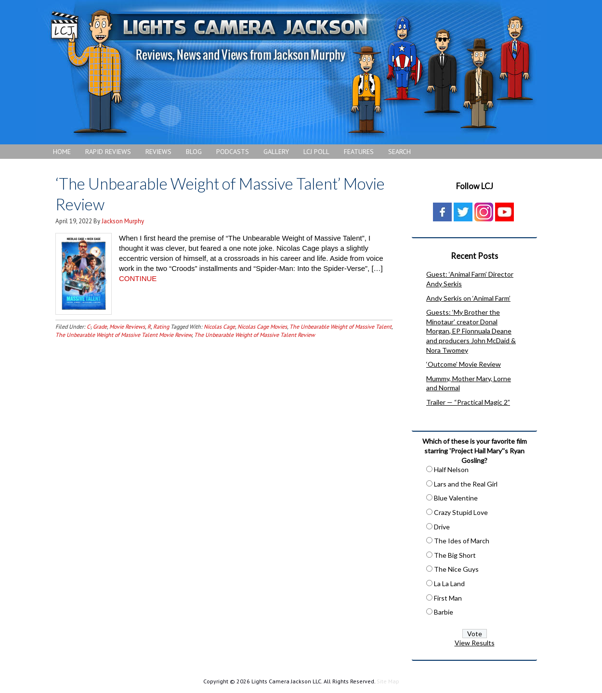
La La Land (449, 583)
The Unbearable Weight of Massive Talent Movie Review (123, 334)
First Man (448, 598)
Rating (161, 326)
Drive (442, 527)
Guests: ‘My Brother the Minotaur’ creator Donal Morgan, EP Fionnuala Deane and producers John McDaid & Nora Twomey (471, 331)
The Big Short (455, 555)
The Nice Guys (456, 569)
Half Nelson (451, 469)
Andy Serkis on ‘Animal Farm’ (468, 298)
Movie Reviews (127, 326)
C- (89, 326)
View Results (475, 643)
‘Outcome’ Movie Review (463, 364)
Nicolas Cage (219, 326)
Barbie (443, 612)
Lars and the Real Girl (465, 484)
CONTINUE (138, 278)
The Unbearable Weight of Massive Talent (340, 326)
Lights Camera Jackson (291, 72)
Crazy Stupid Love (461, 512)
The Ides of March (461, 541)
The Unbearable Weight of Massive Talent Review (254, 334)
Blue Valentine (456, 498)
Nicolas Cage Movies (262, 326)
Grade (100, 326)
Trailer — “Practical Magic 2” (468, 402)
